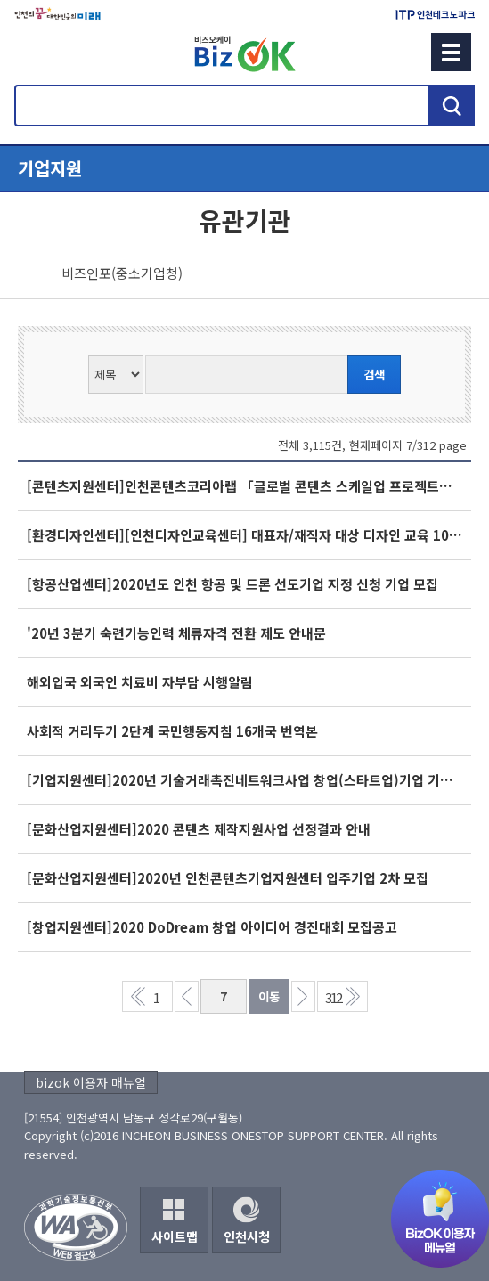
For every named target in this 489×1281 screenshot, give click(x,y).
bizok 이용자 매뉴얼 (91, 1082)
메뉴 (451, 52)
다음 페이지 (303, 996)
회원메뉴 (36, 51)
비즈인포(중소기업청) (122, 273)
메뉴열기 (244, 168)
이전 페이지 (187, 996)
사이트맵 (174, 1236)
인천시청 (247, 1236)
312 (333, 997)
